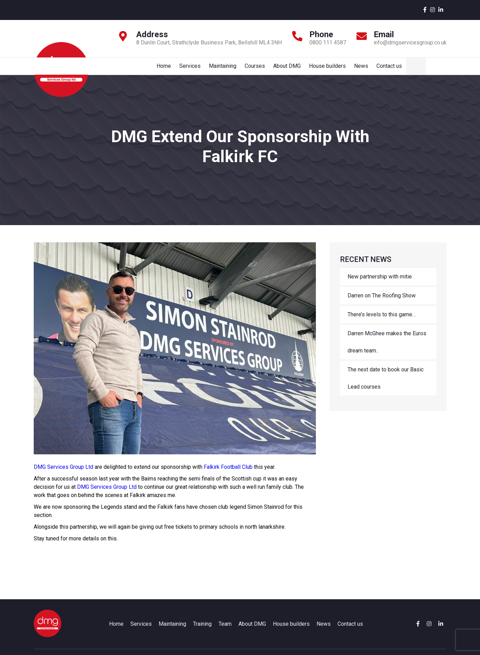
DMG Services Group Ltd (63, 474)
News (401, 69)
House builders (366, 69)
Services (226, 69)
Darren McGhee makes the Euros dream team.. (387, 349)
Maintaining (259, 69)
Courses (292, 69)
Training (202, 630)
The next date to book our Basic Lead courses (386, 385)
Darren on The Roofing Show (382, 302)
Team (225, 630)
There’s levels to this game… (382, 321)
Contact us (429, 69)
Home (199, 69)
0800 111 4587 (327, 42)
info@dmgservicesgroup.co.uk (410, 42)
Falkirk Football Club (228, 474)
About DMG (325, 69)
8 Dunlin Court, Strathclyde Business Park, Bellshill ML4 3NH (209, 42)
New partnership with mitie (380, 283)
